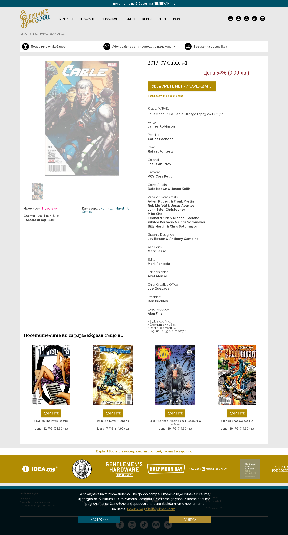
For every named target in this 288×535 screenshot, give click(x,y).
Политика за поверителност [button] (151, 509)
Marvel (119, 208)
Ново (176, 19)
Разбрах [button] (190, 519)
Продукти (87, 19)
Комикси (129, 19)
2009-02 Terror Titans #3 (113, 420)
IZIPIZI (162, 19)
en (254, 17)
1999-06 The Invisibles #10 (51, 420)
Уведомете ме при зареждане (182, 86)
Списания (109, 19)
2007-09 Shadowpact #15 (237, 420)
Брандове (66, 19)
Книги (147, 19)
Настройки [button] (99, 519)
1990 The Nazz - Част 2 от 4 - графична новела (175, 422)
